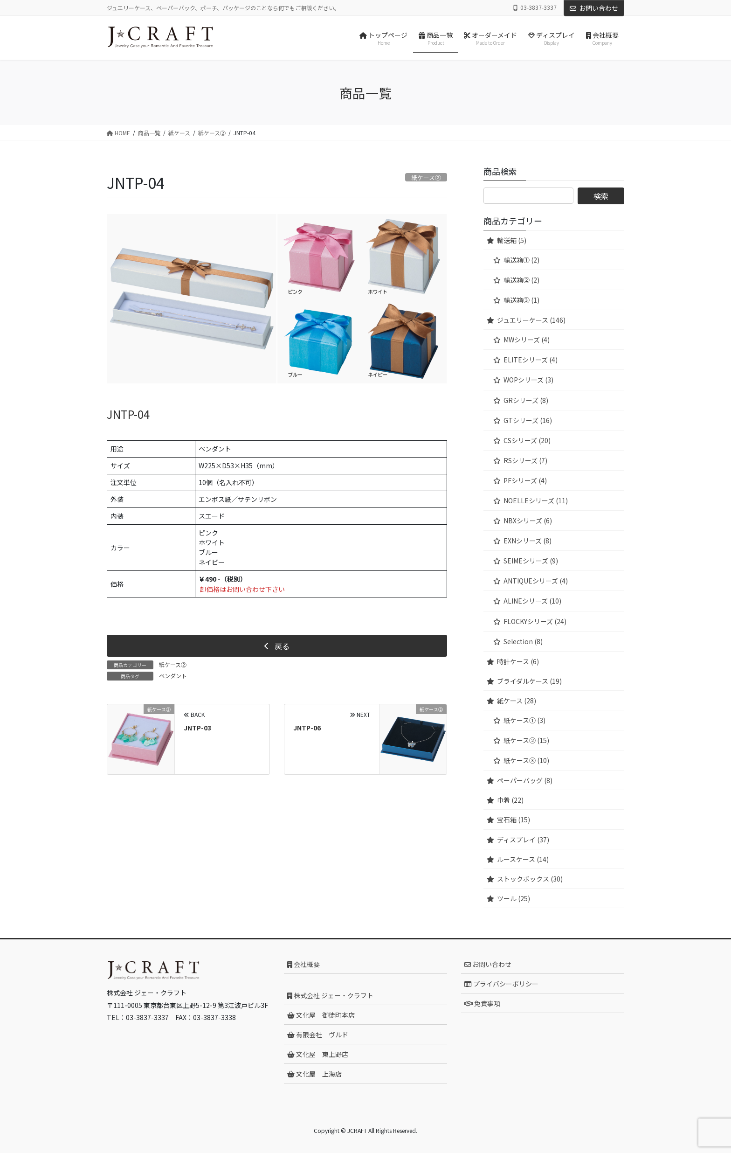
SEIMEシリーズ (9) (530, 560)
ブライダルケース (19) (529, 681)
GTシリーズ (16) (527, 420)
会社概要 (303, 964)
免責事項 (482, 1003)
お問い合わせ (594, 8)
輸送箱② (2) (521, 280)
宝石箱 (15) (513, 819)
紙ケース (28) (516, 700)
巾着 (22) (510, 800)
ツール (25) (513, 898)
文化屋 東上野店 (317, 1054)
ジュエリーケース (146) (531, 320)
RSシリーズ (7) (525, 460)
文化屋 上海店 (314, 1073)
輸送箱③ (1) (521, 300)
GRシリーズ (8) (525, 400)
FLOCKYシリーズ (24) (534, 621)
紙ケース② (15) (526, 740)
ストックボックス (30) (530, 878)
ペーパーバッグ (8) (524, 780)
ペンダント (173, 676)
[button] (277, 645)
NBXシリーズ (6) (527, 520)
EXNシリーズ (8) (527, 540)
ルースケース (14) (523, 859)
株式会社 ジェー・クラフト (330, 995)
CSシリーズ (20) (527, 440)
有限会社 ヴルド (317, 1034)
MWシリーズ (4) (526, 339)
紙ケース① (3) (524, 720)
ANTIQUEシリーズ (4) (535, 580)
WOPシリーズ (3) (528, 379)
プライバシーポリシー (501, 983)
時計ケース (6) (518, 661)
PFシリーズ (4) (525, 480)
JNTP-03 (197, 727)
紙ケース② (172, 664)
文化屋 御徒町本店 (321, 1015)
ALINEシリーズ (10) (532, 600)
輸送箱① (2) (521, 259)
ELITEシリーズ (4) (530, 359)
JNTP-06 (307, 727)
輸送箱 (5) (511, 240)
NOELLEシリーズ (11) (535, 500)
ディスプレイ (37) (523, 839)
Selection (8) (523, 641)
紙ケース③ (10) (526, 760)
